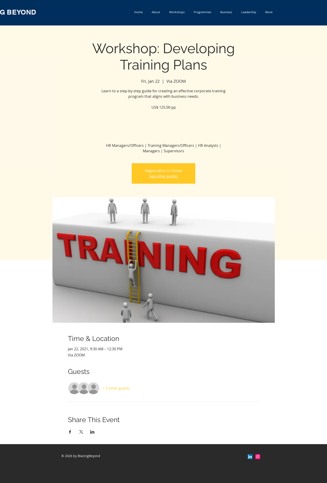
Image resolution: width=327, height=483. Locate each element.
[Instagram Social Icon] (257, 456)
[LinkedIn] (250, 456)
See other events (163, 176)
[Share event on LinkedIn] (92, 432)
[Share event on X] (81, 432)
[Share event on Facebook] (70, 432)
